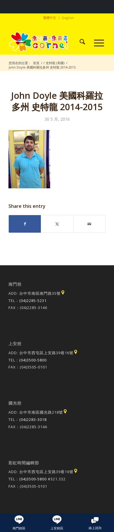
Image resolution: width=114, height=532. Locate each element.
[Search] (79, 42)
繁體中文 (49, 17)
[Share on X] (57, 224)
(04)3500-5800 (33, 360)
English (68, 17)
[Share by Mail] (89, 224)
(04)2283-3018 (33, 419)
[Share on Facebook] (25, 224)
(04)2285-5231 (33, 300)
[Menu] (96, 42)
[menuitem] (49, 17)
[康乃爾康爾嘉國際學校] (47, 42)
